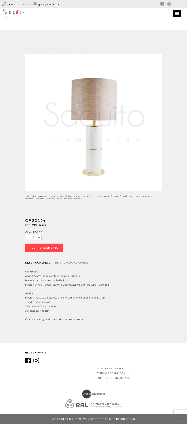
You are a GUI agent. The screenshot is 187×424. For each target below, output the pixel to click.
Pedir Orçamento (44, 247)
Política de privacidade (113, 378)
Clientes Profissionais (112, 368)
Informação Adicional (71, 262)
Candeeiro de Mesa (76, 40)
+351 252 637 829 (16, 4)
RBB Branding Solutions (118, 419)
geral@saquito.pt (46, 4)
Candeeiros (47, 40)
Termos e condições (110, 373)
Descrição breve (37, 262)
